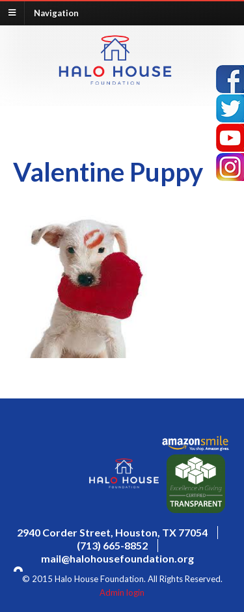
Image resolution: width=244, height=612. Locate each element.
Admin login (122, 592)
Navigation (56, 12)
